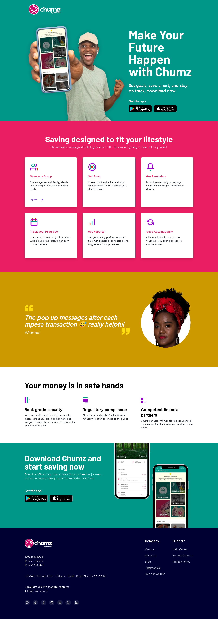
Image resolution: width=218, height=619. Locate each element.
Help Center (180, 549)
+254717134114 (34, 561)
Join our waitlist (155, 574)
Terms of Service (183, 555)
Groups (149, 549)
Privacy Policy (181, 561)
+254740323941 (34, 565)
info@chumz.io (34, 556)
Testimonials (152, 567)
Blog (148, 561)
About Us (151, 555)
